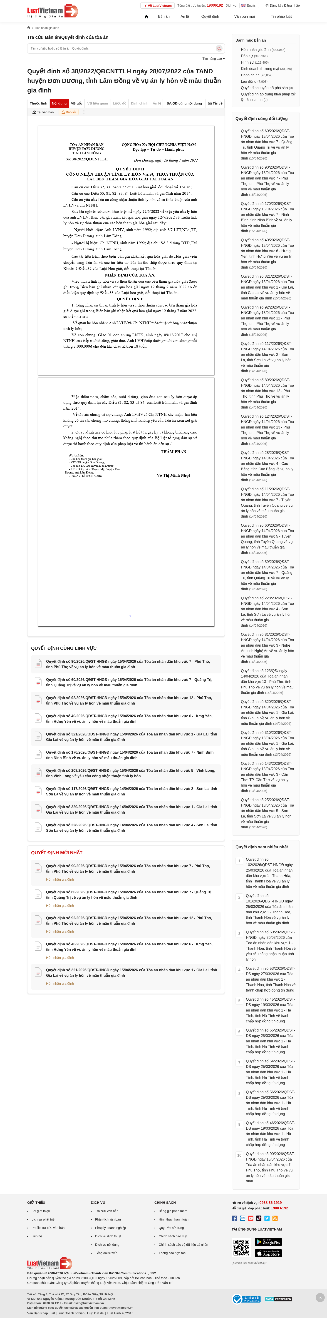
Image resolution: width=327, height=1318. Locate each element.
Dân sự (247, 56)
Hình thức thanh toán (173, 1219)
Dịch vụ (231, 5)
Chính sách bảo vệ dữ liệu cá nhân (183, 1244)
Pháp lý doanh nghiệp (110, 1228)
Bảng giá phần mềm (173, 1211)
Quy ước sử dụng (171, 1228)
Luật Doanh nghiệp (70, 1313)
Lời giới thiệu (41, 1211)
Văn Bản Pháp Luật (41, 1313)
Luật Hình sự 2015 (120, 1313)
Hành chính (250, 75)
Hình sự (247, 62)
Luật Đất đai (95, 1313)
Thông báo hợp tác (172, 1253)
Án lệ (185, 16)
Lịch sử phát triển (44, 1219)
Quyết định (210, 16)
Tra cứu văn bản (106, 1211)
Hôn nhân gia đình (60, 879)
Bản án (164, 16)
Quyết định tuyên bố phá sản (264, 88)
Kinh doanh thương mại (260, 69)
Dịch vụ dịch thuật (108, 1236)
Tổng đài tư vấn (106, 1253)
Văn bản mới (244, 16)
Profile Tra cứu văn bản (48, 1228)
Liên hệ (37, 1236)
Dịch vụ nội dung (107, 1244)
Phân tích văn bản (108, 1219)
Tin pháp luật (281, 16)
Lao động (248, 81)
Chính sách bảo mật (173, 1236)
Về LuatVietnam (157, 6)
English (249, 5)
